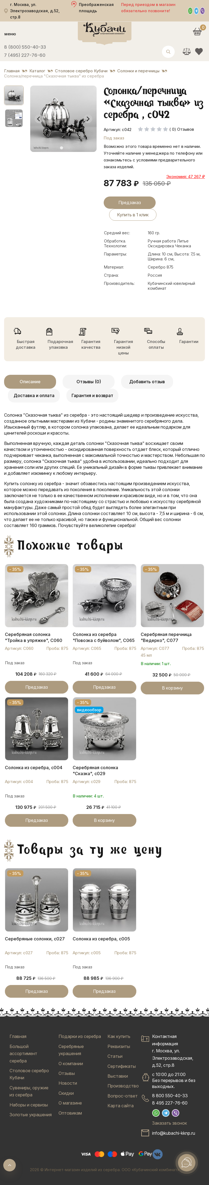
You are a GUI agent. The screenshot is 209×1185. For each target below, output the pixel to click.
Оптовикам (70, 1113)
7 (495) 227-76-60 (24, 55)
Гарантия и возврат (92, 395)
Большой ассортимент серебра (23, 1054)
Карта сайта (120, 1105)
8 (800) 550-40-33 (25, 47)
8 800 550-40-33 (170, 1095)
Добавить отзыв (147, 381)
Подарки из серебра (80, 1036)
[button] (14, 95)
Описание (30, 381)
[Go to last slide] (39, 118)
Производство (123, 1086)
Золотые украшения (31, 1114)
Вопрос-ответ (122, 1096)
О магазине (70, 1103)
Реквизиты (118, 1046)
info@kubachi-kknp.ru (173, 1133)
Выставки (117, 1076)
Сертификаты (121, 1066)
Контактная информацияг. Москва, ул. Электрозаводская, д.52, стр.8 (172, 1051)
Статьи (114, 1056)
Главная (18, 1036)
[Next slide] (88, 118)
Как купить (118, 1036)
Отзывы (67, 1073)
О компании (71, 1063)
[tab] (61, 147)
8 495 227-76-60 (170, 1103)
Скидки (66, 1093)
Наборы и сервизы (29, 1105)
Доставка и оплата (34, 395)
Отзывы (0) (88, 381)
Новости (68, 1083)
